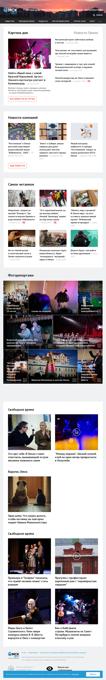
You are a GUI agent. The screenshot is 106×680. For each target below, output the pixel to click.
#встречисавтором (60, 21)
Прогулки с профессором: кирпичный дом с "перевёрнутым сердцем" (75, 580)
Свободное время (26, 21)
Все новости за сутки (22, 98)
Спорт (92, 21)
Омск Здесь (10, 10)
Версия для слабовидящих (65, 667)
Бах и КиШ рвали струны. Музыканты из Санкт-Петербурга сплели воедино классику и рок (73, 632)
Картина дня (32, 10)
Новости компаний (52, 10)
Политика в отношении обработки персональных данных (63, 652)
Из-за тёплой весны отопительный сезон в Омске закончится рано (20, 252)
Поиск (98, 15)
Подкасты (43, 21)
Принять (93, 674)
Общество (9, 21)
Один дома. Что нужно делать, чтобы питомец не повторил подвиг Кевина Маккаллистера (27, 518)
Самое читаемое (74, 10)
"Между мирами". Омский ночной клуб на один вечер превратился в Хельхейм (75, 456)
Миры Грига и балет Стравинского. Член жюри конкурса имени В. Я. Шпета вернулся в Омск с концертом (26, 632)
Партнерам (33, 652)
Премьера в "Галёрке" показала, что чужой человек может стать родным (28, 580)
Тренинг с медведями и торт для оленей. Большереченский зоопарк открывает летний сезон (75, 67)
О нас (24, 652)
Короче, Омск (80, 21)
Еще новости (17, 165)
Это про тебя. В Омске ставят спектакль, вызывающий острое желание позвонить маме (28, 456)
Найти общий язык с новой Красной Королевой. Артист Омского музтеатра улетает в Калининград (26, 78)
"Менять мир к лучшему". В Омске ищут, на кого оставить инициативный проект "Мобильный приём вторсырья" (83, 215)
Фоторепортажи (94, 10)
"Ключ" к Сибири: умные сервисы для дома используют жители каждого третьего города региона (52, 149)
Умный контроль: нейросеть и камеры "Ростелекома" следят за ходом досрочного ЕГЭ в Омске (83, 149)
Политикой (75, 674)
